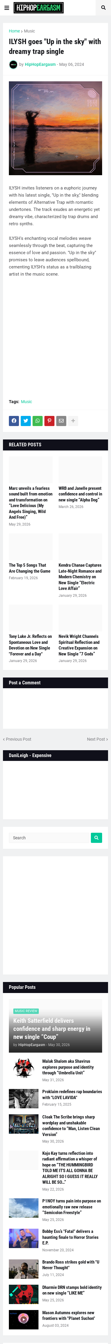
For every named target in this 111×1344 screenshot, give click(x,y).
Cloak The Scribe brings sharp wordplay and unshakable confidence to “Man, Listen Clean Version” (71, 1125)
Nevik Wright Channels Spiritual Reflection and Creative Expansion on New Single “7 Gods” (79, 645)
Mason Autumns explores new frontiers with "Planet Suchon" (68, 1315)
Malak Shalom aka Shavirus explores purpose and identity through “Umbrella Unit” (68, 1067)
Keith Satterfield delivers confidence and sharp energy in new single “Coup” (51, 1029)
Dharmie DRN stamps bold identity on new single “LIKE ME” (72, 1290)
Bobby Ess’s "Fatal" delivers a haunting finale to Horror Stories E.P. (70, 1237)
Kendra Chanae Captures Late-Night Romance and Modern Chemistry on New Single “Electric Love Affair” (80, 577)
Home (14, 31)
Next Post (96, 739)
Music (29, 31)
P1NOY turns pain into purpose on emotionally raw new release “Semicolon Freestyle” (71, 1206)
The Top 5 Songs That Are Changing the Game (29, 568)
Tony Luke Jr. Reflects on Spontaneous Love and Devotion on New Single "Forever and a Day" (30, 645)
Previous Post (18, 739)
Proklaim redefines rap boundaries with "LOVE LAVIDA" (72, 1094)
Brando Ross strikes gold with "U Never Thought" (70, 1265)
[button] (7, 7)
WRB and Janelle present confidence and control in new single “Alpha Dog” (80, 494)
